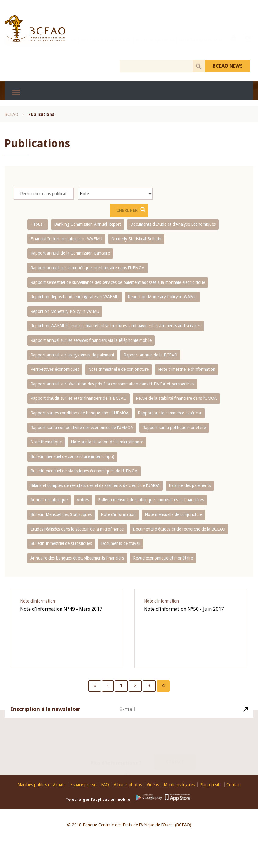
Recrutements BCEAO (98, 47)
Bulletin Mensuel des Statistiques (61, 514)
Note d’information (118, 514)
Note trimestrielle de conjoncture (118, 369)
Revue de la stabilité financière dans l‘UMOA (176, 398)
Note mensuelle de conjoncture (173, 514)
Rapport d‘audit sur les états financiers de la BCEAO (78, 398)
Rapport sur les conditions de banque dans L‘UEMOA (79, 412)
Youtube (233, 46)
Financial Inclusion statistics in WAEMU (66, 238)
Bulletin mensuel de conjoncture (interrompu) (72, 456)
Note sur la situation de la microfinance (107, 441)
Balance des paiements (190, 485)
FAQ (105, 784)
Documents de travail (120, 543)
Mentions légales (179, 784)
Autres (83, 499)
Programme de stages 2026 (33, 47)
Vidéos (153, 784)
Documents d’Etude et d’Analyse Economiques (173, 224)
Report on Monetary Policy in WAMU (162, 296)
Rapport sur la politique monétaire (174, 427)
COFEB (125, 47)
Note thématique (46, 441)
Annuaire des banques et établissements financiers (77, 558)
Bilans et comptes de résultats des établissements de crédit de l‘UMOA (95, 485)
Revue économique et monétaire (163, 558)
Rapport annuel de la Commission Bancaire (70, 253)
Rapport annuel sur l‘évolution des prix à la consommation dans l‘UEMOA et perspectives (112, 383)
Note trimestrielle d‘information (186, 369)
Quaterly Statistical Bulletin (136, 238)
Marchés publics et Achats (41, 784)
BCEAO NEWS (228, 66)
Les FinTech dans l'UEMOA (200, 47)
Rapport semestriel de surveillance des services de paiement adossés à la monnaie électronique (117, 282)
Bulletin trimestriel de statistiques (61, 543)
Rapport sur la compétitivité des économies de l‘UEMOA (81, 427)
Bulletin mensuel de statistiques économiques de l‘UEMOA (84, 470)
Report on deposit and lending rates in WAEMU (74, 296)
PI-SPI (71, 47)
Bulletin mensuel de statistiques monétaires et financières (151, 499)
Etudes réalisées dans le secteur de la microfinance (77, 529)
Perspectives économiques (54, 369)
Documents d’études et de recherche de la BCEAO (179, 529)
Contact (175, 755)
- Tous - (37, 224)
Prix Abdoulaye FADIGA (155, 47)
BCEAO (11, 114)
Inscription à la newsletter (46, 717)
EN (248, 46)
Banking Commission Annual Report (87, 224)
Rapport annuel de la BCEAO (150, 355)
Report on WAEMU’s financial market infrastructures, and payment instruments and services (115, 325)
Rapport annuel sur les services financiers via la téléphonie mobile (91, 340)
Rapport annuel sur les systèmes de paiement (72, 355)
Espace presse (83, 784)
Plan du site (210, 784)
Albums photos (128, 784)
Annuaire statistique (49, 499)
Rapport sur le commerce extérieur (170, 412)
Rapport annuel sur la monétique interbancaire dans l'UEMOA (87, 267)
